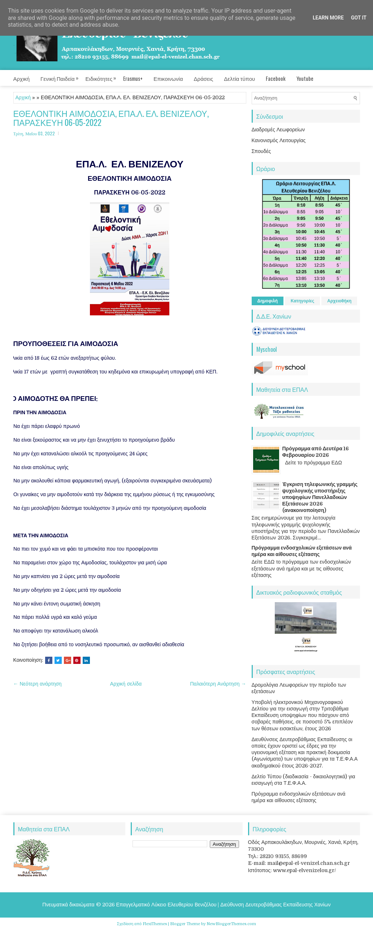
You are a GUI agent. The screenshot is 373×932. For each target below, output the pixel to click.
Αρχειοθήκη (339, 300)
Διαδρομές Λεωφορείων (278, 129)
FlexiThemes (155, 924)
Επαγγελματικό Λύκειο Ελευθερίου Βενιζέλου (166, 904)
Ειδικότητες (104, 76)
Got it (359, 18)
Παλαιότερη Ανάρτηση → (218, 684)
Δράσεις (203, 78)
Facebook (276, 78)
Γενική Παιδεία (63, 76)
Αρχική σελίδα (126, 684)
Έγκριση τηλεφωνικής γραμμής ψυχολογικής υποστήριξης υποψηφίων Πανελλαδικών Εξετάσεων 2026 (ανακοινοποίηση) (320, 497)
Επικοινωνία (168, 78)
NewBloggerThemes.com (231, 924)
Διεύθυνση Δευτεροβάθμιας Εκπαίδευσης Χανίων (275, 904)
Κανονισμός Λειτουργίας (279, 140)
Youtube (304, 78)
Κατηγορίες (302, 300)
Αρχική (21, 78)
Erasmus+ (133, 78)
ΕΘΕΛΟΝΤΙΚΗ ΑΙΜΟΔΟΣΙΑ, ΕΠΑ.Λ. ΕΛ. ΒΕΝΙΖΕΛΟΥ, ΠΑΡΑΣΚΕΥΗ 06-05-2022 (111, 118)
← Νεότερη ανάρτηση (37, 684)
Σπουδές (261, 151)
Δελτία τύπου (239, 78)
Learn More (328, 18)
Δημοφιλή (267, 300)
